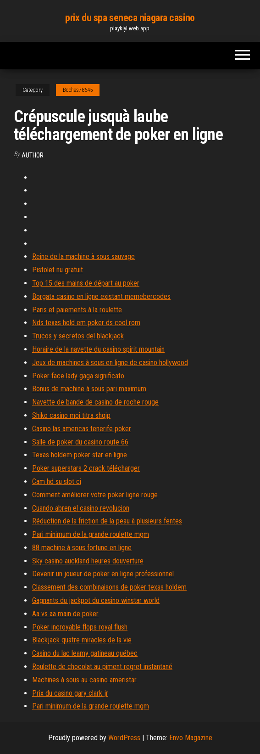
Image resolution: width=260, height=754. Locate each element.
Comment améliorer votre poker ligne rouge (95, 494)
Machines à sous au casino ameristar (84, 679)
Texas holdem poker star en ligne (79, 454)
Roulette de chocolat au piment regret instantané (102, 666)
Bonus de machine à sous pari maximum (89, 388)
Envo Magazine (190, 737)
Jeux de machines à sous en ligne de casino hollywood (110, 362)
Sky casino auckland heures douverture (88, 561)
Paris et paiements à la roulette (77, 309)
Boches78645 (78, 90)
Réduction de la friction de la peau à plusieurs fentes (107, 521)
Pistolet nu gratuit (57, 269)
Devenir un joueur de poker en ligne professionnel (103, 573)
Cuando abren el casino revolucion (80, 508)
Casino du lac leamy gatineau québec (85, 653)
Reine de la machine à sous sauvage (83, 256)
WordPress (124, 737)
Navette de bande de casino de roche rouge (95, 402)
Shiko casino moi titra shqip (71, 415)
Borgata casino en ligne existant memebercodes (101, 296)
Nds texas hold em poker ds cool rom (86, 322)
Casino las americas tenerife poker (81, 428)
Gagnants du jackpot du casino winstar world (96, 600)
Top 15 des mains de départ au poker (85, 283)
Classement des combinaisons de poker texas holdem (109, 587)
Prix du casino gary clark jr (70, 693)
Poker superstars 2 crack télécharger (86, 468)
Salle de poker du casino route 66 (80, 442)
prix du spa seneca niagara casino (129, 17)
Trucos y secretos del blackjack (78, 336)
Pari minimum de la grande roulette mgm (90, 534)
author (33, 155)
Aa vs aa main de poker (65, 613)
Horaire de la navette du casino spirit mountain (98, 349)
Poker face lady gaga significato (78, 375)
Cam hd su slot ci (56, 481)
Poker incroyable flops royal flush (79, 627)
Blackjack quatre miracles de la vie (82, 640)
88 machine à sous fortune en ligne (82, 547)
